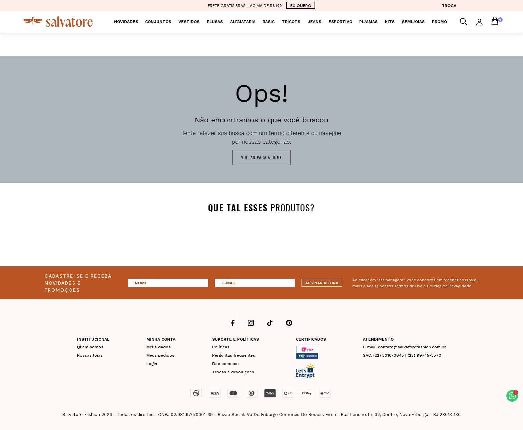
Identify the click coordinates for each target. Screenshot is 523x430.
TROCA (449, 5)
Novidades (126, 21)
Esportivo (340, 21)
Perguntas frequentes (233, 355)
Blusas (215, 21)
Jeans (314, 21)
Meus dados (158, 346)
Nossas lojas (90, 355)
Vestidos (188, 21)
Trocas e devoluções (233, 371)
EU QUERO (300, 5)
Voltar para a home (261, 157)
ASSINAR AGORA (321, 282)
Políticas (220, 346)
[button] (512, 396)
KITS (390, 21)
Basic (269, 21)
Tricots (291, 21)
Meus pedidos (160, 355)
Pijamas (368, 21)
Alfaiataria (242, 21)
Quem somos (90, 346)
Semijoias (413, 21)
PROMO (439, 21)
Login (151, 363)
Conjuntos (158, 21)
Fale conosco (225, 363)
